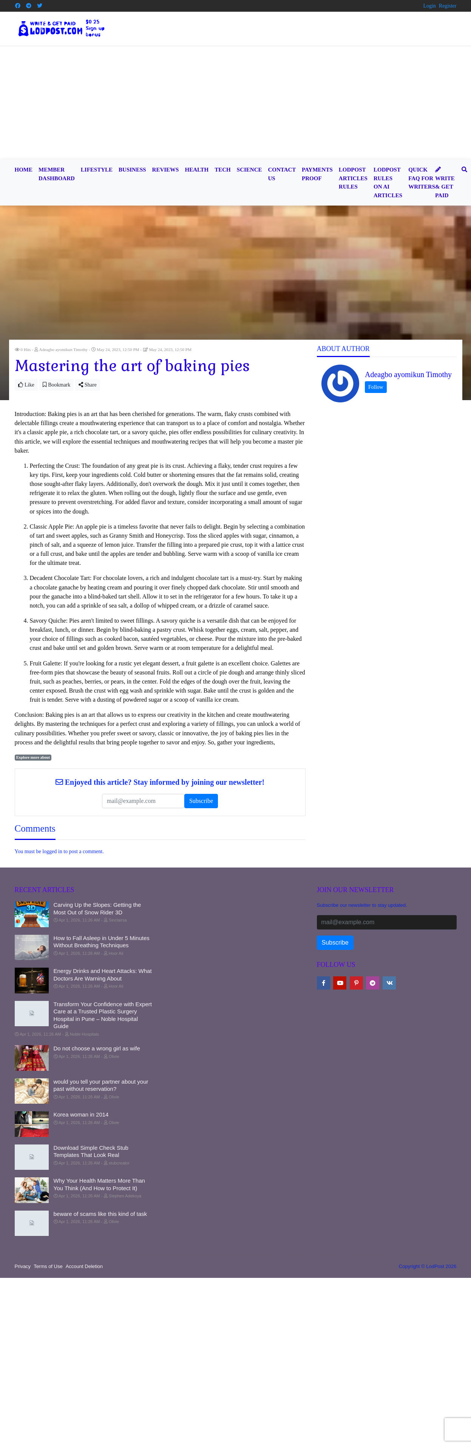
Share (87, 385)
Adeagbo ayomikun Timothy (408, 374)
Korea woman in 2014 (81, 1114)
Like (26, 385)
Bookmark (57, 385)
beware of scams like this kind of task (100, 1214)
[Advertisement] (235, 103)
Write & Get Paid (445, 182)
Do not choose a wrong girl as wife (97, 1048)
